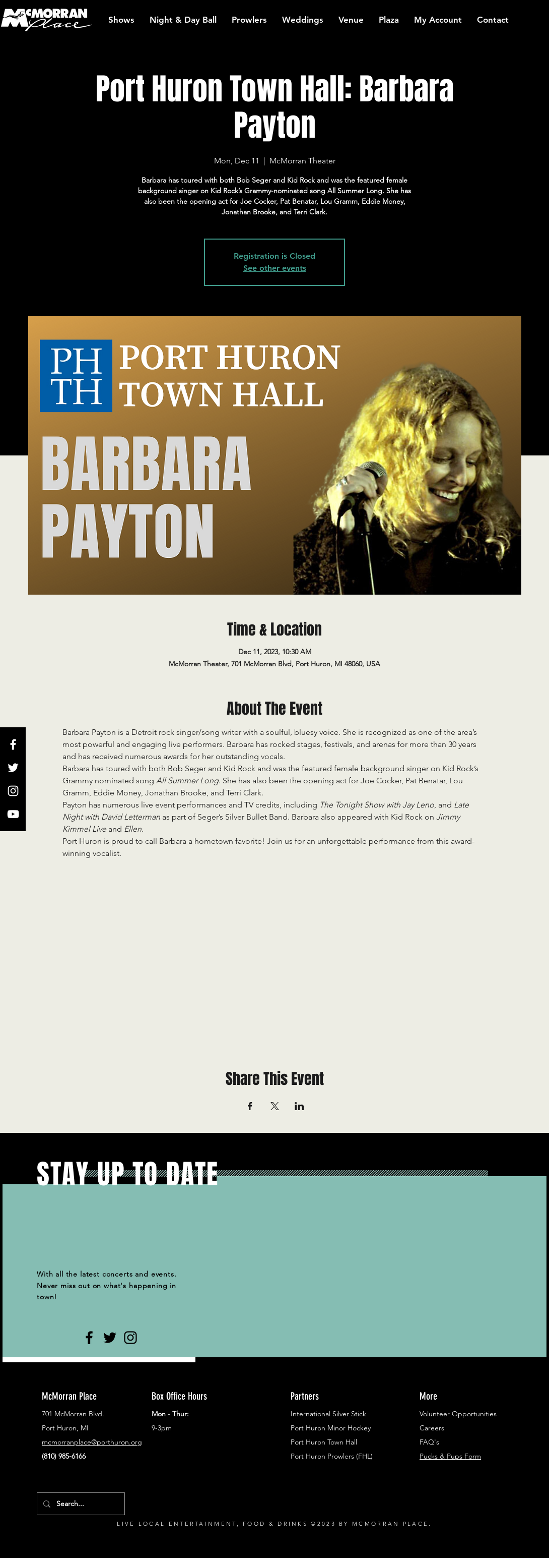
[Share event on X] (275, 1106)
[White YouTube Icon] (13, 814)
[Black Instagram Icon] (130, 1337)
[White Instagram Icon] (13, 791)
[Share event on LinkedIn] (299, 1106)
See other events (274, 268)
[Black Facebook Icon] (89, 1337)
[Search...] (79, 1504)
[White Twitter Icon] (13, 768)
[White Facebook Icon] (13, 744)
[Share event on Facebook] (250, 1106)
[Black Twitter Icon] (109, 1337)
